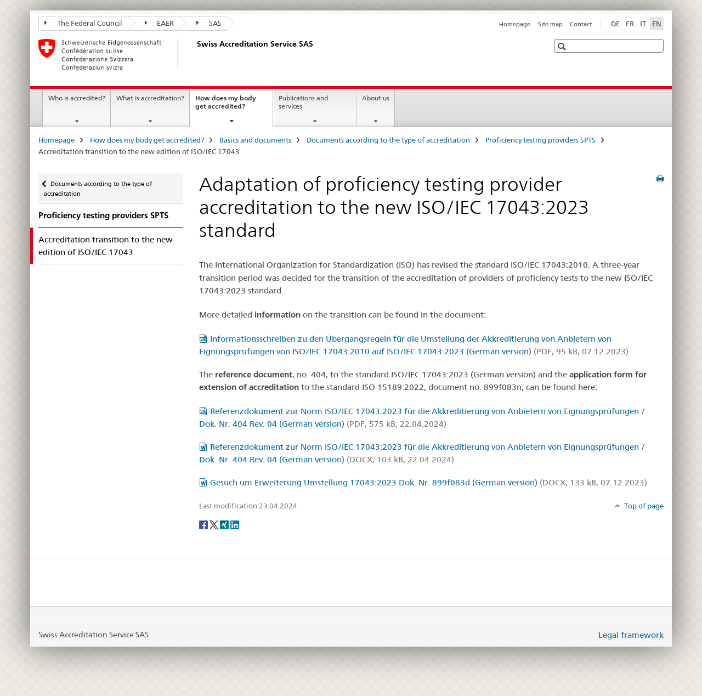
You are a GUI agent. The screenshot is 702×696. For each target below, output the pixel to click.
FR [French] (630, 23)
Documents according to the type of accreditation (388, 139)
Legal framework (631, 635)
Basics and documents (255, 139)
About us (375, 98)
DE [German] (615, 23)
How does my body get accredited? (232, 106)
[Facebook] (204, 524)
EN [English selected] (656, 23)
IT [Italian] (643, 23)
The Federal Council (83, 23)
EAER (159, 23)
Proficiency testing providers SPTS (540, 139)
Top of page (643, 505)
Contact (581, 24)
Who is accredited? (76, 98)
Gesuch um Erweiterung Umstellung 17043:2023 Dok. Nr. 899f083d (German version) (428, 482)
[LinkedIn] (234, 524)
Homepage (514, 24)
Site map (550, 24)
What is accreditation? (150, 98)
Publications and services (303, 102)
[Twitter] (215, 524)
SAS (209, 23)
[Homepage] (194, 54)
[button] (563, 46)
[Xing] (225, 524)
